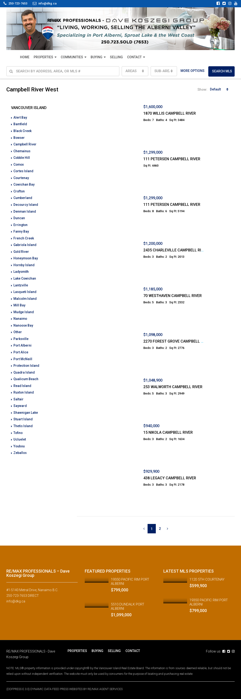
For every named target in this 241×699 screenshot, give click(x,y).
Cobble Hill (21, 157)
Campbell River (25, 144)
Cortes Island (23, 170)
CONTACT (134, 57)
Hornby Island (24, 262)
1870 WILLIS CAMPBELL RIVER (169, 113)
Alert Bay (20, 117)
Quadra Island (24, 367)
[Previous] (144, 528)
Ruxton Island (23, 387)
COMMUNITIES (72, 57)
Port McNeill (22, 354)
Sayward (20, 400)
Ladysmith (21, 269)
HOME (24, 57)
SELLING (116, 57)
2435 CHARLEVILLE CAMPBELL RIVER (175, 250)
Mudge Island (24, 308)
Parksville (21, 334)
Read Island (22, 381)
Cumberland (22, 196)
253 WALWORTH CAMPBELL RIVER (172, 387)
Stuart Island (23, 413)
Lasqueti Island (25, 288)
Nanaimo (20, 315)
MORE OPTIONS (193, 71)
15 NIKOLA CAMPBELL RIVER (168, 432)
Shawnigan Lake (25, 407)
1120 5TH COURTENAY (207, 579)
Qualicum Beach (26, 374)
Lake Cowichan (24, 275)
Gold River (21, 249)
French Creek (23, 236)
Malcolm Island (25, 295)
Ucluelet (19, 433)
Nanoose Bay (23, 321)
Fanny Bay (21, 229)
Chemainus (22, 150)
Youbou (19, 440)
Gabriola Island (25, 242)
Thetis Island (23, 420)
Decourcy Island (26, 203)
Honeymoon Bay (26, 256)
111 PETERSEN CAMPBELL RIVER (171, 159)
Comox (18, 163)
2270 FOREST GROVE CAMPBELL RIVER (177, 341)
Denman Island (24, 209)
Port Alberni (22, 341)
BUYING (96, 57)
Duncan (19, 216)
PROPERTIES (43, 57)
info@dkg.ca (15, 601)
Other (17, 328)
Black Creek (22, 131)
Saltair (18, 394)
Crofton (19, 190)
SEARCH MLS (222, 71)
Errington (20, 223)
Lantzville (20, 282)
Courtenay (21, 177)
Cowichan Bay (24, 183)
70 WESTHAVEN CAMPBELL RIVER (172, 295)
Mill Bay (19, 302)
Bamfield (20, 124)
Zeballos (20, 446)
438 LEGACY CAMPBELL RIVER (169, 478)
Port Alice (20, 348)
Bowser (19, 137)
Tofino (18, 427)
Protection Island (26, 361)
